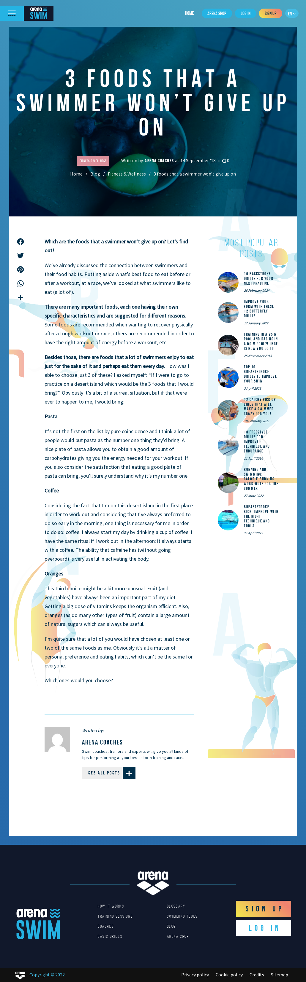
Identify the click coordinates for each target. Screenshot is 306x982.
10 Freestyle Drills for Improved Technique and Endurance (257, 441)
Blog (95, 174)
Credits (257, 975)
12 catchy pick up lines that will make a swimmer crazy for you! (260, 406)
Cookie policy (229, 975)
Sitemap (279, 975)
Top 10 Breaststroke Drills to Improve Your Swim (260, 373)
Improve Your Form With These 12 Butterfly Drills (259, 308)
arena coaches (160, 160)
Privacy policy (195, 975)
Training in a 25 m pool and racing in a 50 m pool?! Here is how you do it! (261, 341)
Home (189, 13)
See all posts (111, 773)
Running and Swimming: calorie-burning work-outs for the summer (261, 479)
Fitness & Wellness (127, 174)
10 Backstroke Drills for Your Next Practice (258, 278)
